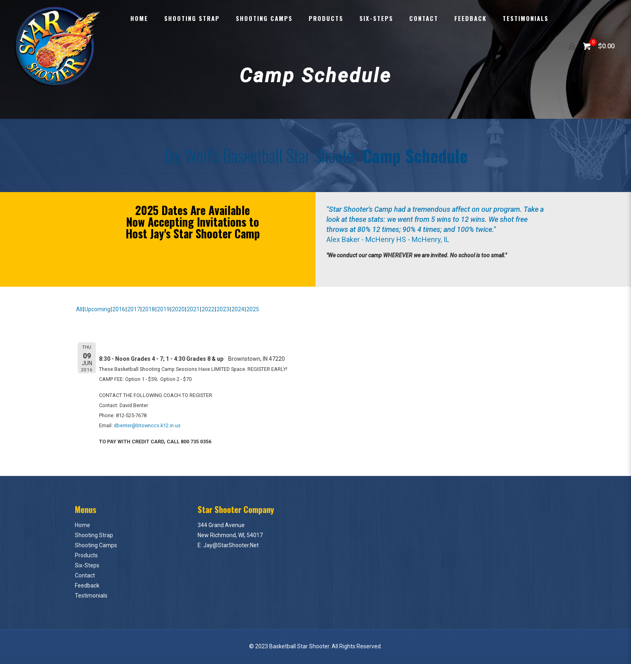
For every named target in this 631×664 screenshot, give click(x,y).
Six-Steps (87, 565)
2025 (252, 309)
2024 (237, 309)
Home (82, 525)
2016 (118, 309)
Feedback (87, 585)
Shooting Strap (94, 535)
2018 (148, 309)
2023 (223, 309)
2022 (208, 309)
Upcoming (97, 309)
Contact (85, 575)
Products (86, 555)
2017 (133, 309)
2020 (178, 309)
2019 (163, 309)
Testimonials (91, 595)
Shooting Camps (96, 545)
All (79, 309)
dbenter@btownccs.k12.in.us (147, 425)
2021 (193, 309)
